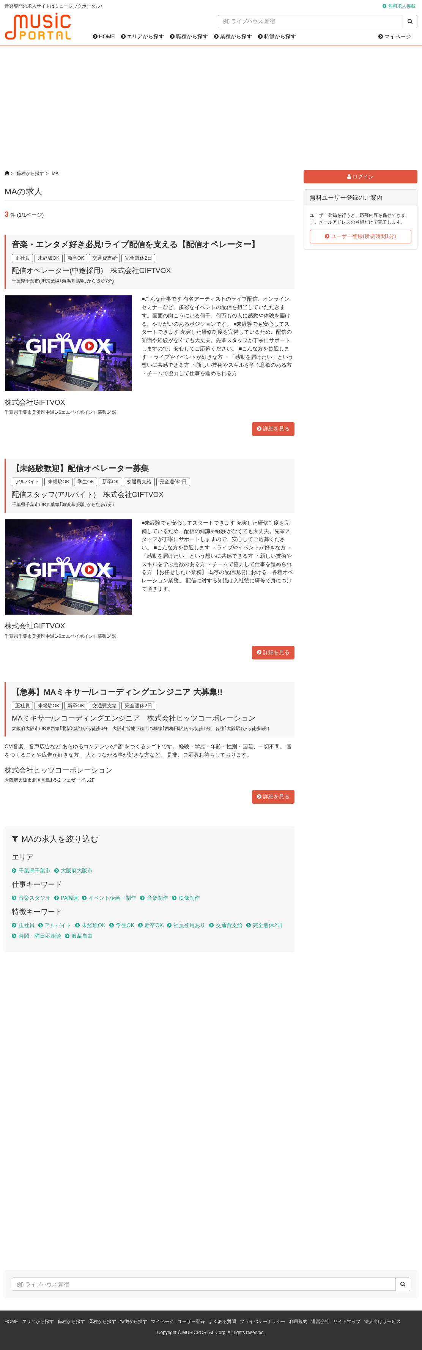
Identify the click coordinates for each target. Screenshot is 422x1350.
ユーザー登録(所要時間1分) (360, 236)
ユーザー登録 (191, 1321)
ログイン (360, 176)
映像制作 (189, 898)
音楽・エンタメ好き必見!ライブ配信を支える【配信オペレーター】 (135, 244)
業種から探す (233, 36)
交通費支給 (229, 925)
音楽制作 (157, 898)
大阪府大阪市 (77, 870)
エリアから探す (142, 36)
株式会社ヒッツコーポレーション (59, 770)
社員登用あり (189, 925)
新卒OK (154, 925)
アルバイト (58, 925)
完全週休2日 (267, 925)
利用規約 (298, 1321)
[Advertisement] (211, 108)
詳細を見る (273, 429)
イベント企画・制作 (112, 898)
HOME (104, 36)
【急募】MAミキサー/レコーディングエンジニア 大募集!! (117, 692)
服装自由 (82, 936)
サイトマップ (347, 1321)
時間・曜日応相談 (40, 936)
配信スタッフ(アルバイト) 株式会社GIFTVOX (88, 494)
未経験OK (94, 925)
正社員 (27, 925)
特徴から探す (277, 36)
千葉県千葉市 (34, 870)
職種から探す (189, 36)
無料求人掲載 (402, 6)
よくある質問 (222, 1321)
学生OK (125, 925)
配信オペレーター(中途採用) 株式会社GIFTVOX (91, 270)
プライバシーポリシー (262, 1321)
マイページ (394, 36)
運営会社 (320, 1321)
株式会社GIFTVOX (35, 402)
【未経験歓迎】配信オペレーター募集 (80, 468)
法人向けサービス (382, 1321)
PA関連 (69, 898)
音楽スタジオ (34, 898)
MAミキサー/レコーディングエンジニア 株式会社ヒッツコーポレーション (133, 718)
